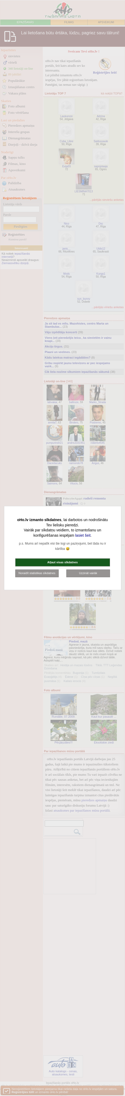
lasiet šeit (83, 535)
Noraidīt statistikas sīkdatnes (36, 573)
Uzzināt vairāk (88, 573)
